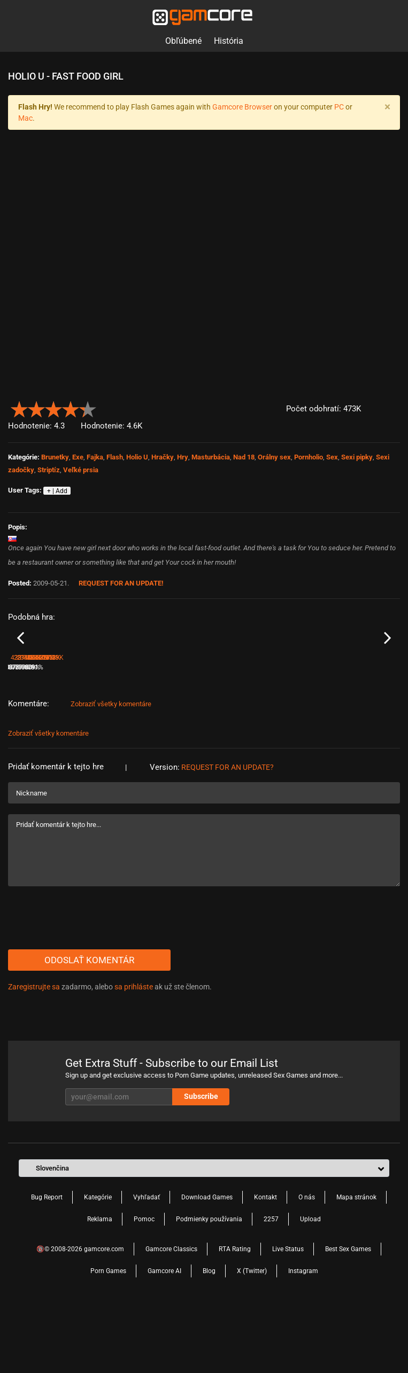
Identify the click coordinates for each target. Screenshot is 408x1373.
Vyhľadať (146, 1263)
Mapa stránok (356, 1263)
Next (387, 670)
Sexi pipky (357, 457)
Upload (310, 1285)
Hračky (162, 457)
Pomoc (144, 1285)
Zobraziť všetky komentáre (111, 770)
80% (295, 733)
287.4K (120, 733)
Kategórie (98, 1263)
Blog (209, 1336)
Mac (25, 118)
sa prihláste (133, 1052)
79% (196, 733)
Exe (77, 457)
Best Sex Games (348, 1315)
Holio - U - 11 (125, 718)
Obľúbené (183, 41)
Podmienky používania (209, 1285)
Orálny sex (274, 457)
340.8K (317, 733)
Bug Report (47, 1263)
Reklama (99, 1285)
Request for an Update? (227, 833)
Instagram (303, 1336)
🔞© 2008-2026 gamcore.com (80, 1315)
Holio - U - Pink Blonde (238, 718)
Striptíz (48, 470)
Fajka (95, 457)
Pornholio (308, 457)
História (228, 41)
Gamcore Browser (242, 107)
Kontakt (265, 1263)
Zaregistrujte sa (34, 1052)
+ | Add (57, 491)
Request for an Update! (121, 583)
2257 (271, 1285)
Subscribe (201, 1162)
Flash (114, 457)
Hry (182, 457)
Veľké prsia (80, 470)
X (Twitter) (252, 1336)
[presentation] (89, 983)
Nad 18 (244, 457)
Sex (332, 457)
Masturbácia (210, 457)
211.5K (219, 733)
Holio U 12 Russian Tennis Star (348, 718)
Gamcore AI (164, 1336)
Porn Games (108, 1336)
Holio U (137, 457)
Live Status (288, 1315)
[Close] (387, 107)
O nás (306, 1263)
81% (97, 733)
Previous (20, 670)
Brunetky (55, 457)
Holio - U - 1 (24, 718)
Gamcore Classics (171, 1315)
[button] (394, 406)
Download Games (207, 1263)
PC (339, 107)
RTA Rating (235, 1315)
